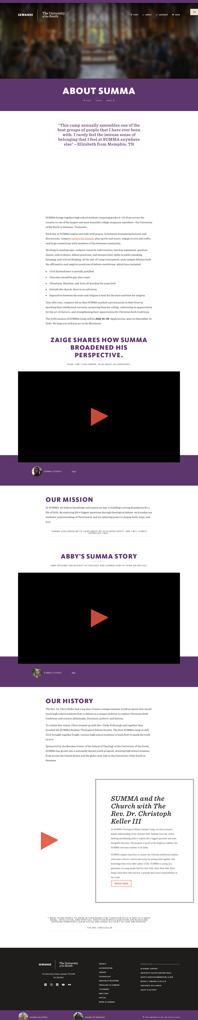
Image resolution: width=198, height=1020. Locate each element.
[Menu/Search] (194, 12)
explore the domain (82, 238)
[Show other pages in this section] (110, 100)
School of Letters (38, 1017)
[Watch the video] (99, 416)
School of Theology (95, 1017)
